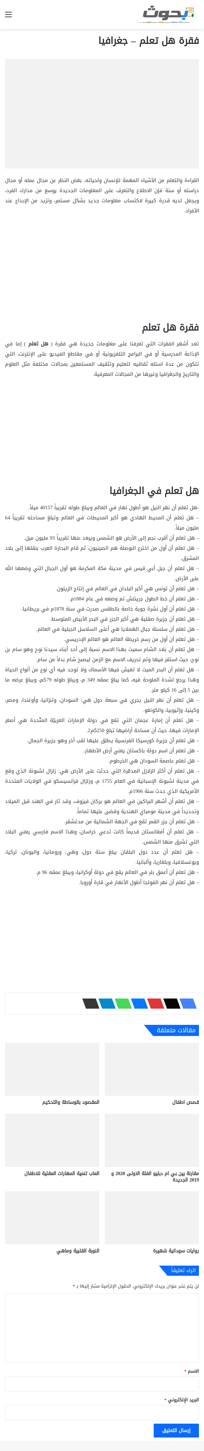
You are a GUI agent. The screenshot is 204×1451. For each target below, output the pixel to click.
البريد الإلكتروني (181, 1400)
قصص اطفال (185, 1102)
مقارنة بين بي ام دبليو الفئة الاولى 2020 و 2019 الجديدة (155, 1177)
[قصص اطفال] (152, 1069)
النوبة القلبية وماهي (77, 1250)
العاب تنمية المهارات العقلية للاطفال (61, 1173)
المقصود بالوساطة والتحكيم (70, 1102)
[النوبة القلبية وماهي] (52, 1217)
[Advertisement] (102, 271)
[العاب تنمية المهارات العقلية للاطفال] (52, 1140)
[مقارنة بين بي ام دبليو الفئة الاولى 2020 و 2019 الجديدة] (152, 1140)
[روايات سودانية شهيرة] (152, 1217)
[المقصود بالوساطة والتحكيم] (52, 1069)
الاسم (191, 1371)
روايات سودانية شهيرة (176, 1250)
